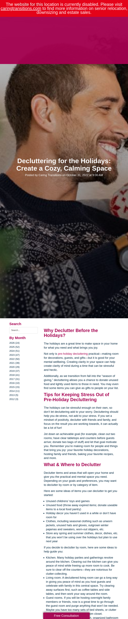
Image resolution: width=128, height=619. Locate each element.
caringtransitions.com (21, 8)
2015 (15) (14, 387)
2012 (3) (13, 399)
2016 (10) (14, 383)
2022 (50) (14, 359)
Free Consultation (66, 615)
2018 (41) (14, 375)
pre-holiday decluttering (73, 353)
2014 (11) (14, 391)
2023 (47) (14, 355)
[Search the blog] (23, 330)
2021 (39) (14, 363)
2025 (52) (14, 347)
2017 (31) (14, 379)
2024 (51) (14, 351)
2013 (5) (13, 395)
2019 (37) (14, 371)
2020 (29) (14, 367)
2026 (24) (14, 343)
